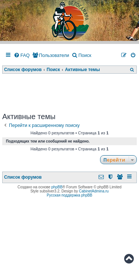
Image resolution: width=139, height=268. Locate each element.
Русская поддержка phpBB (69, 195)
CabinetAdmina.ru (94, 191)
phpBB (57, 187)
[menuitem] (22, 56)
